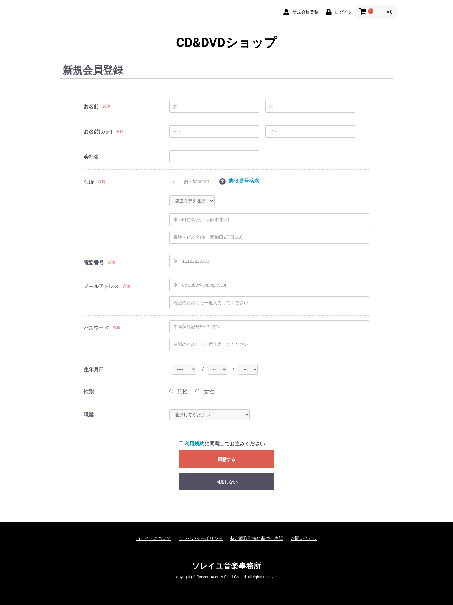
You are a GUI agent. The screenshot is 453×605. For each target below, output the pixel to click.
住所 (89, 182)
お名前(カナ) (98, 132)
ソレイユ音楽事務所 (226, 566)
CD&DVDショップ (226, 43)
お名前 (91, 106)
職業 (89, 415)
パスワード (96, 328)
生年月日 (94, 370)
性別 (89, 392)
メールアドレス (101, 286)
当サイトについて (153, 538)
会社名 (91, 157)
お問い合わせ (304, 538)
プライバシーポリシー (201, 538)
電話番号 (94, 263)
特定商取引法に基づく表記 (256, 538)
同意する (226, 459)
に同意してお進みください (222, 444)
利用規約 (194, 444)
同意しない (226, 482)
